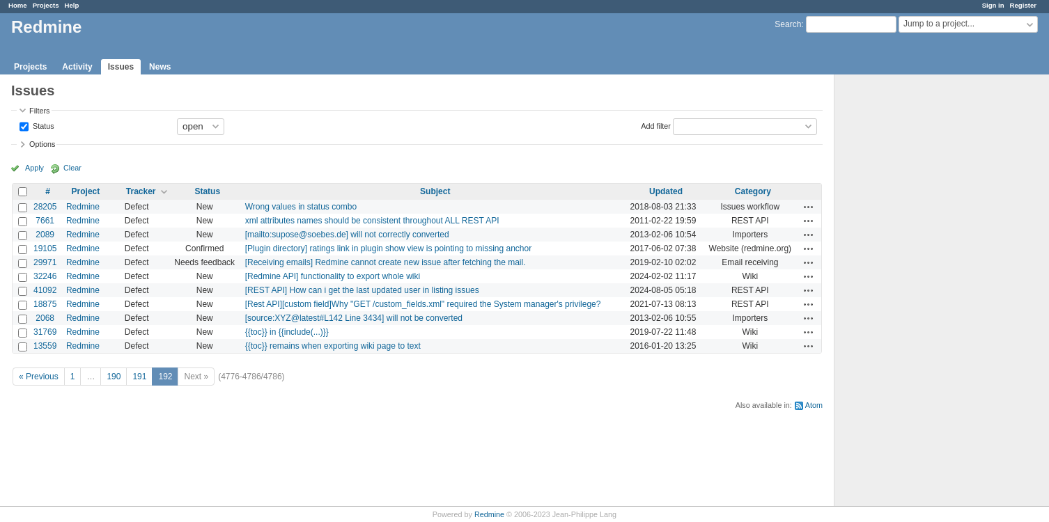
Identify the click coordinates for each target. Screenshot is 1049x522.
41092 (44, 290)
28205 (44, 207)
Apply (34, 168)
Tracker (141, 191)
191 (139, 376)
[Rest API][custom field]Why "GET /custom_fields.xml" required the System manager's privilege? (423, 304)
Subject (435, 191)
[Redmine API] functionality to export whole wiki (332, 276)
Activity (77, 67)
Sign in (993, 5)
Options (42, 144)
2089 (45, 234)
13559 (44, 346)
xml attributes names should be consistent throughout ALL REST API (372, 221)
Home (17, 5)
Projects (46, 5)
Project (86, 191)
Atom (814, 405)
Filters (39, 110)
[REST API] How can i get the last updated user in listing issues (362, 290)
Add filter (656, 125)
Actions (808, 206)
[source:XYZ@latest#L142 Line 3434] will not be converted (354, 318)
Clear (72, 168)
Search (788, 24)
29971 (44, 262)
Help (72, 5)
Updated (666, 191)
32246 (44, 276)
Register (1023, 5)
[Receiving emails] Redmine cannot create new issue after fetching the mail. (385, 262)
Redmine (83, 207)
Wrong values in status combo (301, 207)
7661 (45, 221)
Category (753, 191)
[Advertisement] (904, 293)
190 (114, 376)
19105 (44, 248)
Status (42, 125)
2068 (45, 318)
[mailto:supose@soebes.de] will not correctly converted (347, 234)
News (160, 67)
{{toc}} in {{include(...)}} (287, 332)
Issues (121, 67)
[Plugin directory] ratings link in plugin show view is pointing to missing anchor (388, 248)
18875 (44, 304)
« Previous (39, 376)
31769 (44, 332)
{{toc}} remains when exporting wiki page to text (333, 346)
